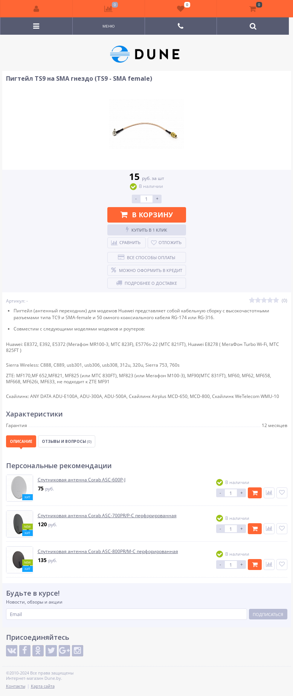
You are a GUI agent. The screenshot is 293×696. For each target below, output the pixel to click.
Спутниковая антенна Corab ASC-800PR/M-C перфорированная (108, 552)
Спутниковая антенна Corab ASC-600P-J (81, 480)
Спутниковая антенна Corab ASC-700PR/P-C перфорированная (107, 516)
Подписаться (268, 614)
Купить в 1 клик (146, 230)
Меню (108, 26)
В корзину (147, 214)
